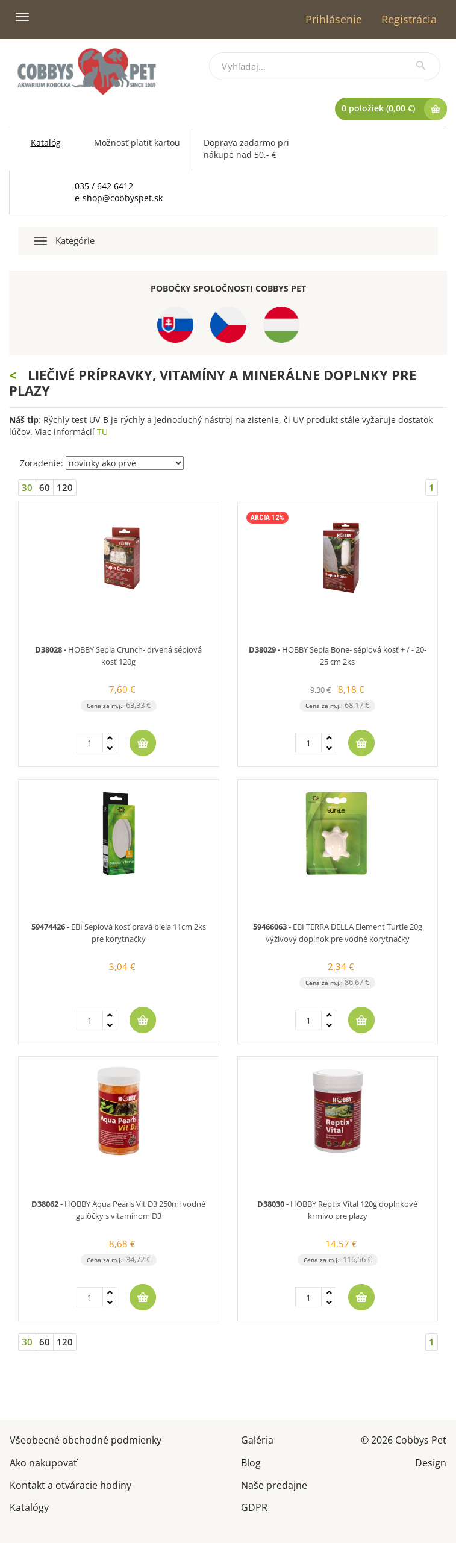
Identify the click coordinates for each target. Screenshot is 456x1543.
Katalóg (46, 142)
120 (65, 487)
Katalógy (29, 1506)
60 (44, 487)
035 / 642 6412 (104, 186)
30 (27, 487)
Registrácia (409, 19)
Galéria (257, 1439)
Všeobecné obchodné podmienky (85, 1439)
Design (430, 1462)
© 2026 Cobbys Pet (403, 1439)
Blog (251, 1462)
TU (102, 431)
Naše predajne (274, 1484)
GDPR (254, 1506)
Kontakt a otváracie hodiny (70, 1484)
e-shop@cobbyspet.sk (119, 198)
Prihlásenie (333, 19)
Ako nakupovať (43, 1462)
